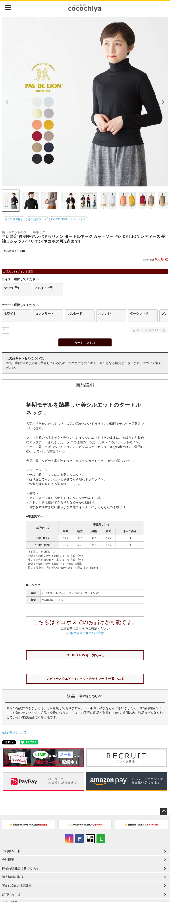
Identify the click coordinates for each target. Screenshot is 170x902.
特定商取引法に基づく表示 (20, 868)
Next (162, 102)
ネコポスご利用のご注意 (87, 633)
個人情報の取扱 (12, 877)
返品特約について (14, 732)
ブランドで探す (14, 219)
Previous (7, 102)
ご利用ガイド (11, 851)
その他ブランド (37, 219)
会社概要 (8, 859)
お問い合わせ (11, 894)
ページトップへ (163, 811)
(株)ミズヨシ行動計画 (17, 885)
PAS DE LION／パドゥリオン (68, 219)
